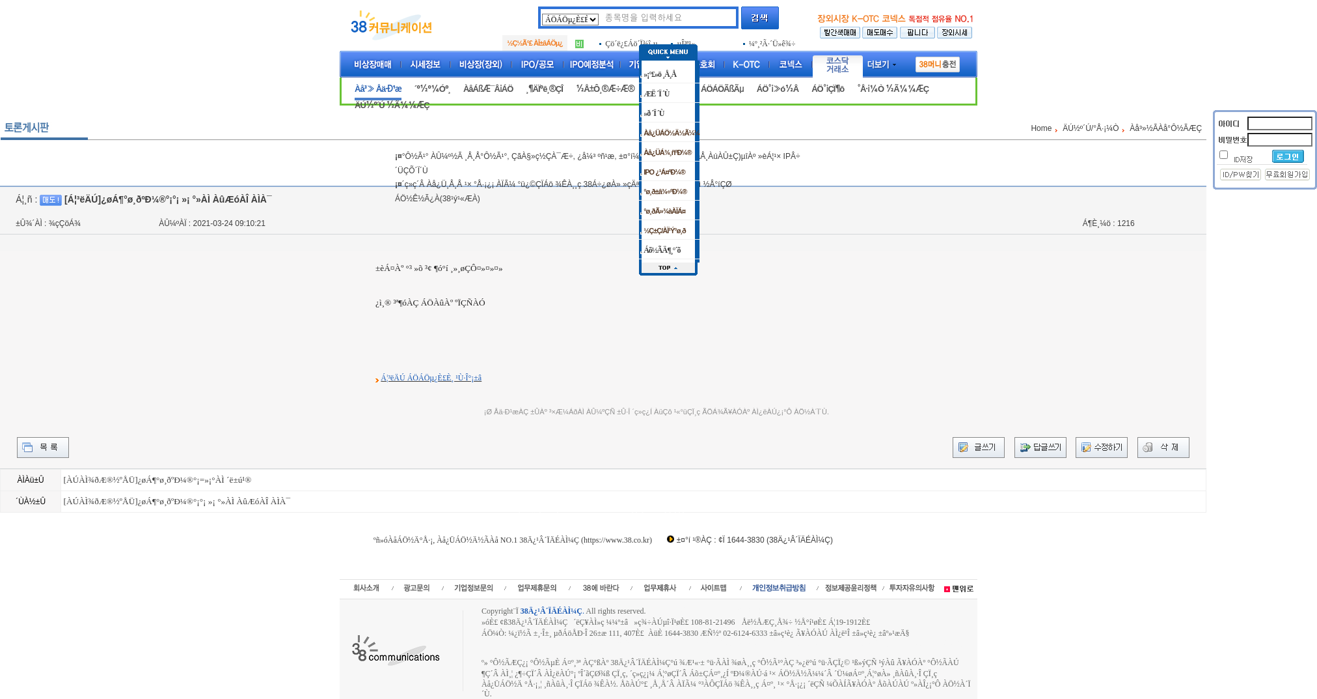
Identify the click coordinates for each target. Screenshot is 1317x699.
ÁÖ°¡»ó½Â (777, 89)
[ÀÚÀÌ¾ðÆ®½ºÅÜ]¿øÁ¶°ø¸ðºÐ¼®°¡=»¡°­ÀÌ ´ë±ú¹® (157, 480)
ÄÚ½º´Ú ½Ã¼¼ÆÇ (392, 105)
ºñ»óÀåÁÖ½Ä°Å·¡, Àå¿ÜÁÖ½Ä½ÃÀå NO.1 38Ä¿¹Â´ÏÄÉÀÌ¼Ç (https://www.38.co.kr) (512, 540)
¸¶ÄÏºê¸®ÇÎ (544, 89)
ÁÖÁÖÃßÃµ (722, 89)
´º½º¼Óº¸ (432, 89)
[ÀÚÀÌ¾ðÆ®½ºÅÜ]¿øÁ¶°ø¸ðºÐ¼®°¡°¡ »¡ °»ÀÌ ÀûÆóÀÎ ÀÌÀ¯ (176, 501)
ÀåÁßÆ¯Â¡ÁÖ (488, 89)
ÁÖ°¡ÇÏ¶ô (827, 89)
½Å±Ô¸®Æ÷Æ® (605, 89)
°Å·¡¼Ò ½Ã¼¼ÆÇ (893, 89)
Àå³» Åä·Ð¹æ (378, 89)
